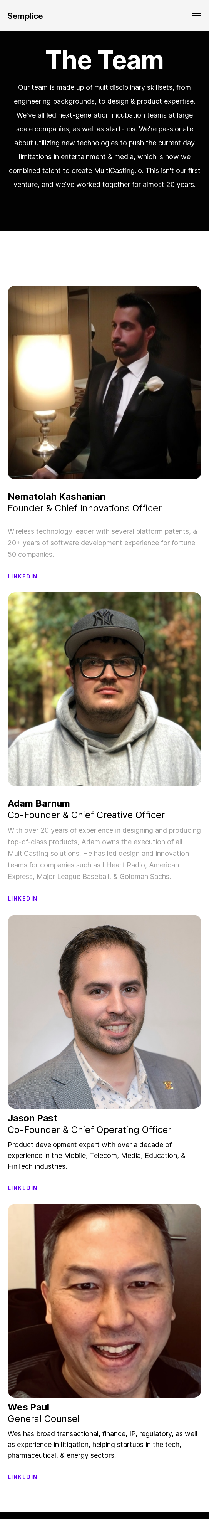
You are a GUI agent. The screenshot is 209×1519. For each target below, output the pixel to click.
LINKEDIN (23, 576)
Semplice (25, 15)
